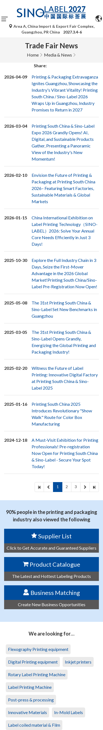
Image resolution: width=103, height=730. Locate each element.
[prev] (48, 487)
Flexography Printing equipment (38, 649)
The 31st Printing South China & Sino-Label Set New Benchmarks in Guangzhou (64, 309)
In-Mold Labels (68, 712)
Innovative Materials (27, 712)
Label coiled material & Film (34, 725)
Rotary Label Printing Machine (36, 674)
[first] (39, 487)
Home (33, 54)
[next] (85, 487)
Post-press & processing (31, 699)
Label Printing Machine (30, 687)
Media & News (58, 54)
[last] (94, 487)
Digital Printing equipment (33, 661)
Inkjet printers (78, 661)
